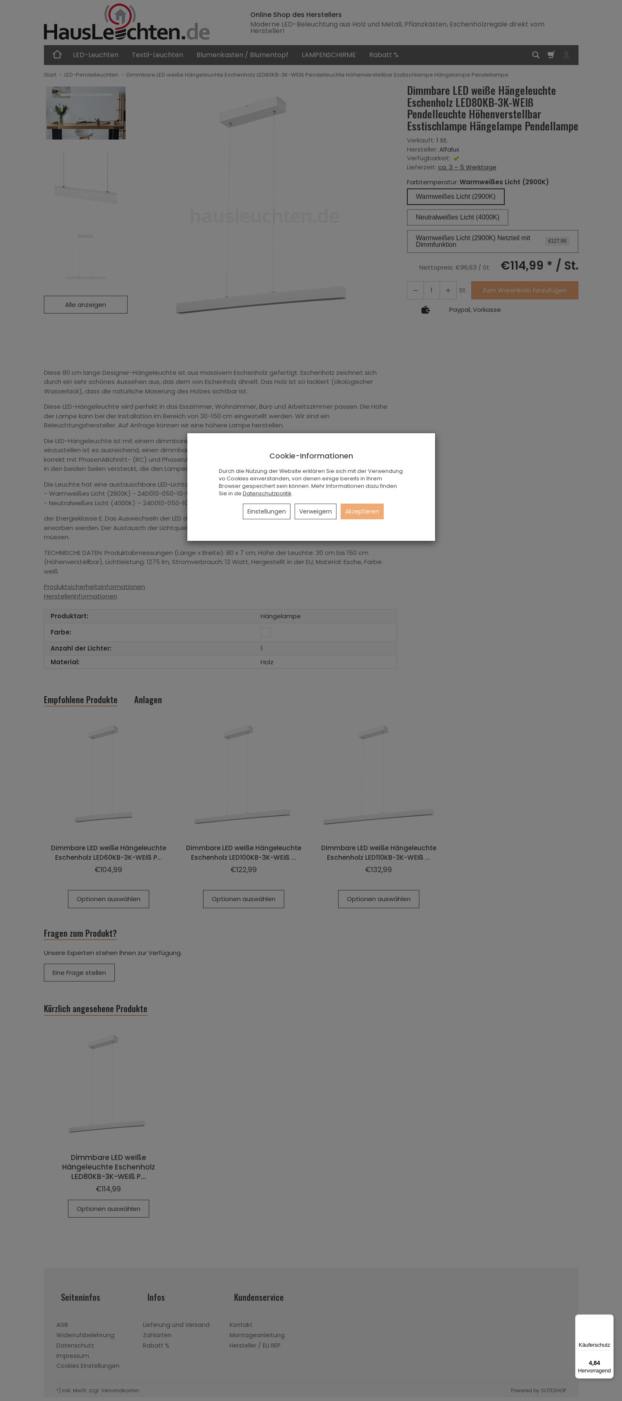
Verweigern (315, 511)
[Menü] (609, 1319)
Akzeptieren (362, 511)
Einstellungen (266, 511)
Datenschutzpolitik (267, 493)
